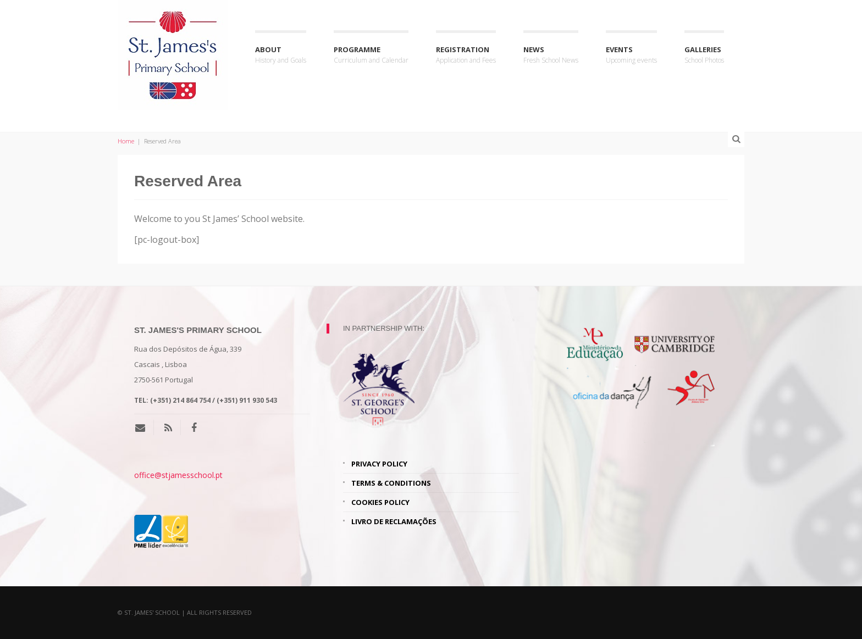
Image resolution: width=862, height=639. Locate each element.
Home (126, 141)
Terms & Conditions (391, 483)
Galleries (704, 55)
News (550, 55)
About (280, 55)
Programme (371, 55)
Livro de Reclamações (393, 521)
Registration (466, 55)
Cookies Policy (380, 502)
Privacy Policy (379, 464)
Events (631, 55)
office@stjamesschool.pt (178, 475)
